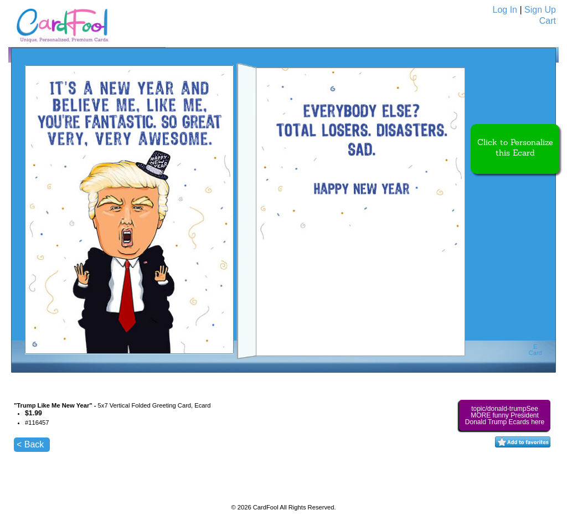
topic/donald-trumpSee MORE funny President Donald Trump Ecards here (504, 415)
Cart (547, 20)
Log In (505, 9)
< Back (30, 444)
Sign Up (540, 9)
